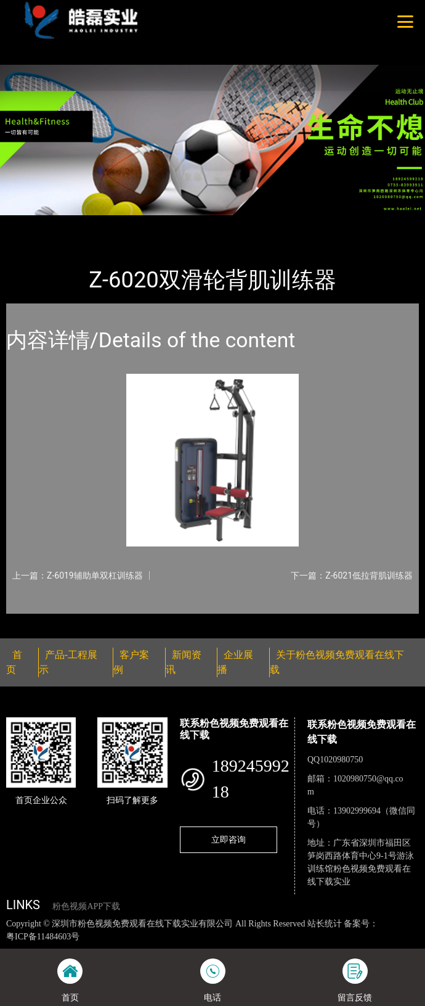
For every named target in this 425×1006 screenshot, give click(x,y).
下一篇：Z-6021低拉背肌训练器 (352, 575)
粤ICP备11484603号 (42, 936)
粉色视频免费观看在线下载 (169, 223)
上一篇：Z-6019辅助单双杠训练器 (77, 575)
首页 (26, 223)
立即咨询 (228, 839)
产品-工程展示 (76, 223)
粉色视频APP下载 (86, 906)
